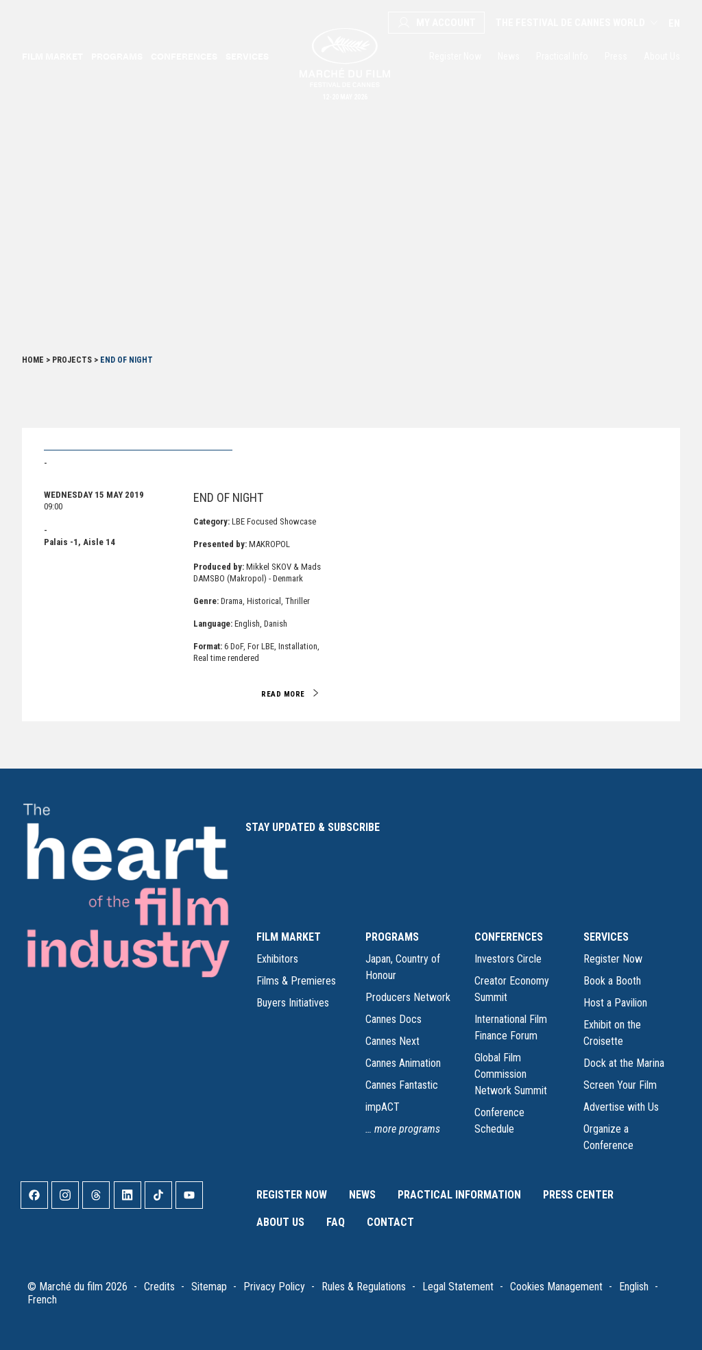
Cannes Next (392, 1041)
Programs (117, 56)
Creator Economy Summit (511, 989)
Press (616, 56)
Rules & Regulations (364, 1286)
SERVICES (606, 936)
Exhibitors (277, 958)
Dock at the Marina (623, 1063)
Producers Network (407, 997)
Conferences (184, 56)
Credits (159, 1286)
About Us (662, 56)
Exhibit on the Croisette (612, 1033)
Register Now (455, 56)
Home (33, 360)
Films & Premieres (296, 980)
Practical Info (562, 56)
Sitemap (209, 1286)
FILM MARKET (288, 936)
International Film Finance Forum (510, 1027)
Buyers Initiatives (292, 1002)
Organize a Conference (608, 1137)
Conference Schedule (499, 1120)
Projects (72, 360)
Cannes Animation (403, 1063)
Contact (390, 1222)
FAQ (335, 1222)
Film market (52, 56)
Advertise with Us (621, 1106)
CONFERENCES (508, 936)
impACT (382, 1106)
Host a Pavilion (615, 1002)
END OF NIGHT (228, 497)
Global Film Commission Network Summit (510, 1074)
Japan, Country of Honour (402, 967)
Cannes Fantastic (401, 1085)
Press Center (578, 1194)
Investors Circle (508, 958)
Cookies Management (556, 1286)
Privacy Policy (274, 1286)
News (509, 56)
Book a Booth (612, 980)
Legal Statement (458, 1286)
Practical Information (459, 1194)
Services (247, 56)
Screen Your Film (620, 1085)
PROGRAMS (392, 936)
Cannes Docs (393, 1019)
